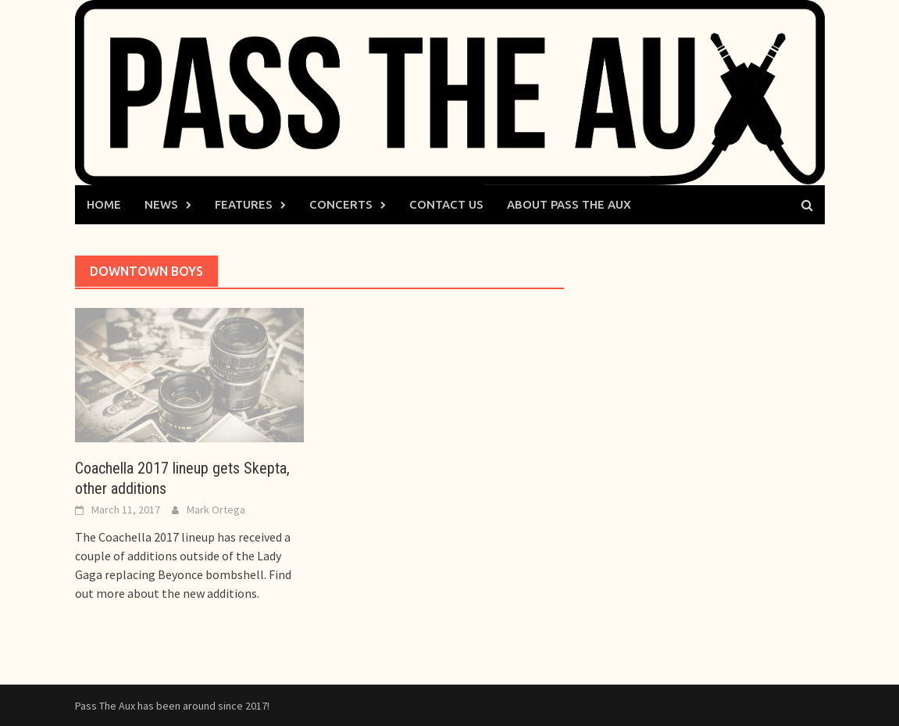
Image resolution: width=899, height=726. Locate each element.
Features (244, 204)
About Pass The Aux (569, 204)
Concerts (341, 204)
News (161, 204)
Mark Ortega (216, 509)
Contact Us (446, 204)
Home (104, 204)
